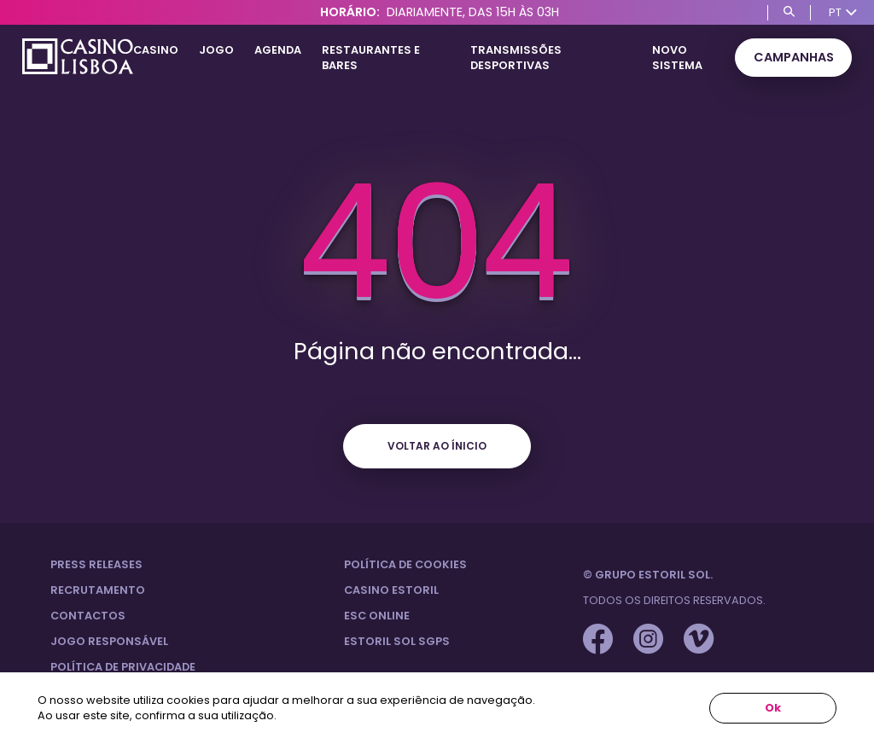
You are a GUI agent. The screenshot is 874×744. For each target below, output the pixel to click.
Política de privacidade (122, 667)
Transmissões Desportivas (516, 58)
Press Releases (96, 564)
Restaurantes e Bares (371, 58)
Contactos (87, 615)
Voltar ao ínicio (437, 446)
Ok (773, 707)
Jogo (216, 50)
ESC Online (377, 615)
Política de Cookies (405, 564)
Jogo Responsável (109, 641)
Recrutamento (97, 590)
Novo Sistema (677, 58)
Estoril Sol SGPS (397, 641)
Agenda (277, 50)
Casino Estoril (391, 590)
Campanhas (794, 57)
